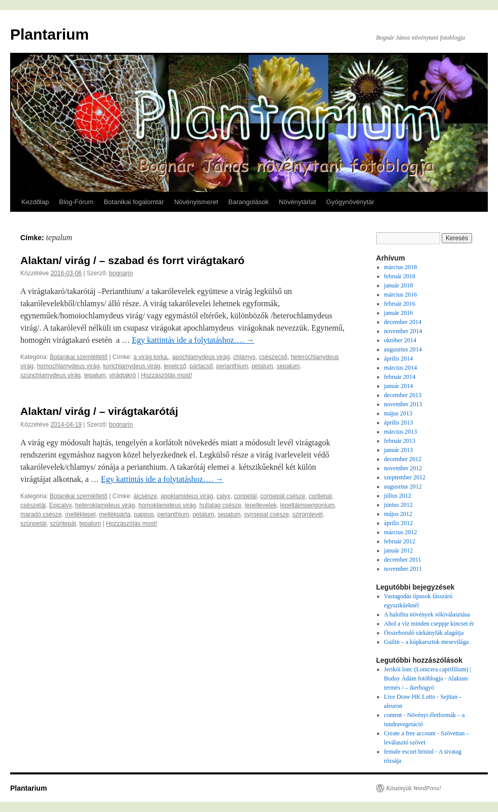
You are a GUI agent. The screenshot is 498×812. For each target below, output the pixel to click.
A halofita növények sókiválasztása (427, 614)
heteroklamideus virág (105, 505)
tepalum (95, 375)
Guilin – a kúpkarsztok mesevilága (426, 641)
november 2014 (403, 331)
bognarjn (121, 273)
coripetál (245, 496)
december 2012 (403, 459)
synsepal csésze (266, 514)
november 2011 (403, 568)
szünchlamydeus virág (50, 375)
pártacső (201, 366)
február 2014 (400, 376)
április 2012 (398, 523)
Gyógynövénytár (350, 202)
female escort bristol (409, 751)
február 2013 (400, 440)
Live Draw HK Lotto (409, 696)
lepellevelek (261, 505)
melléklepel (80, 514)
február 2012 (400, 541)
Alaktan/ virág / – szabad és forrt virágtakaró (132, 260)
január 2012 (398, 550)
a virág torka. (151, 357)
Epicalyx (60, 505)
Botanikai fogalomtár (134, 202)
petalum (262, 366)
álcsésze (146, 496)
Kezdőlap (35, 202)
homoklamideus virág (167, 505)
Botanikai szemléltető (78, 357)
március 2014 (400, 367)
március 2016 (400, 294)
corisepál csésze (282, 496)
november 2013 (403, 404)
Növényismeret (196, 202)
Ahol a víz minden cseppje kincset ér (429, 623)
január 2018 (398, 285)
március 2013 (400, 431)
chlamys (244, 357)
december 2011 (402, 559)
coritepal (319, 496)
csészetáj (33, 505)
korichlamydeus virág (132, 366)
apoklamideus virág (187, 496)
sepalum (287, 366)
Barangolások (248, 202)
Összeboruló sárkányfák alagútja (424, 632)
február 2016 (400, 303)
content (393, 715)
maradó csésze (40, 514)
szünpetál (33, 523)
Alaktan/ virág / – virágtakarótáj (99, 411)
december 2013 (403, 395)
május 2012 (398, 513)
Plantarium (49, 34)
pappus (143, 514)
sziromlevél (307, 514)
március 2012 (400, 532)
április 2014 (398, 358)
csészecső (273, 357)
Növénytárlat (297, 202)
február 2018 (400, 276)
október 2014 (400, 340)
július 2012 (398, 495)
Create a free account (410, 733)
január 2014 (398, 385)
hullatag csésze (220, 505)
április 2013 (398, 422)
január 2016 (398, 312)
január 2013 (398, 449)
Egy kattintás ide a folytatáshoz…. (193, 340)
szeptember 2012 (405, 477)
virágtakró (122, 375)
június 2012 (398, 504)
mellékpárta (115, 514)
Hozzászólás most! (166, 375)
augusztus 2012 (403, 486)
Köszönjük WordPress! (413, 788)
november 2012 (403, 468)
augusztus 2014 (403, 349)
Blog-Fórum (76, 202)
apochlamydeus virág (201, 357)
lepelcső (175, 366)
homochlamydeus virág (68, 366)
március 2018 (400, 267)
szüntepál (63, 523)
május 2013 (398, 413)
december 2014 (403, 322)
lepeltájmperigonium (307, 505)
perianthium (232, 366)
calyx (223, 496)
